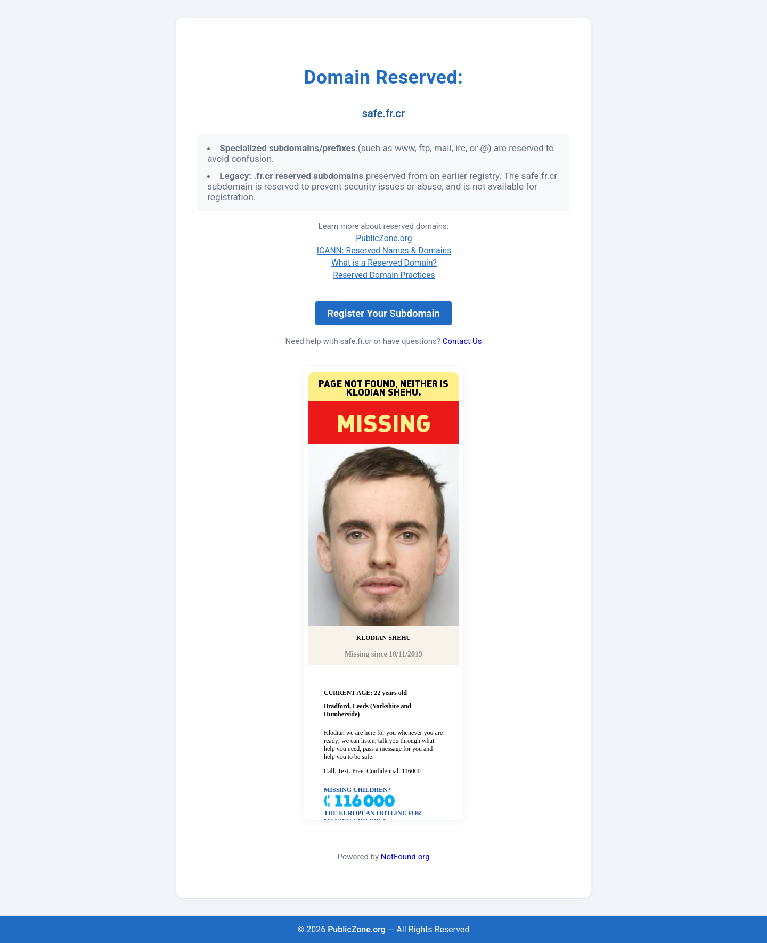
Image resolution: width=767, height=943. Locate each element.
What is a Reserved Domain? (384, 263)
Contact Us (462, 341)
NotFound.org (405, 857)
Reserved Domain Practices (384, 275)
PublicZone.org (384, 238)
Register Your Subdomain (383, 313)
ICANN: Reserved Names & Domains (384, 250)
